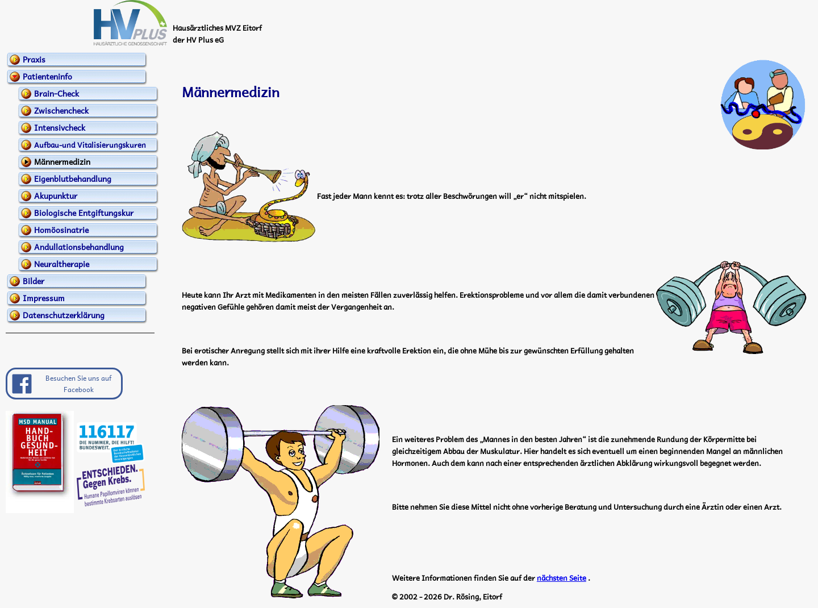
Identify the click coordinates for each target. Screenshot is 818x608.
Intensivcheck (59, 127)
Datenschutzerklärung (64, 315)
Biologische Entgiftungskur (83, 212)
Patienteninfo (47, 76)
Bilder (33, 280)
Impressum (44, 297)
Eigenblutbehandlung (72, 178)
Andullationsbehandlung (79, 246)
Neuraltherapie (61, 263)
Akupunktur (55, 195)
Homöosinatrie (61, 229)
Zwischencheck (61, 110)
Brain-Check (56, 93)
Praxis (34, 59)
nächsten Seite (561, 578)
